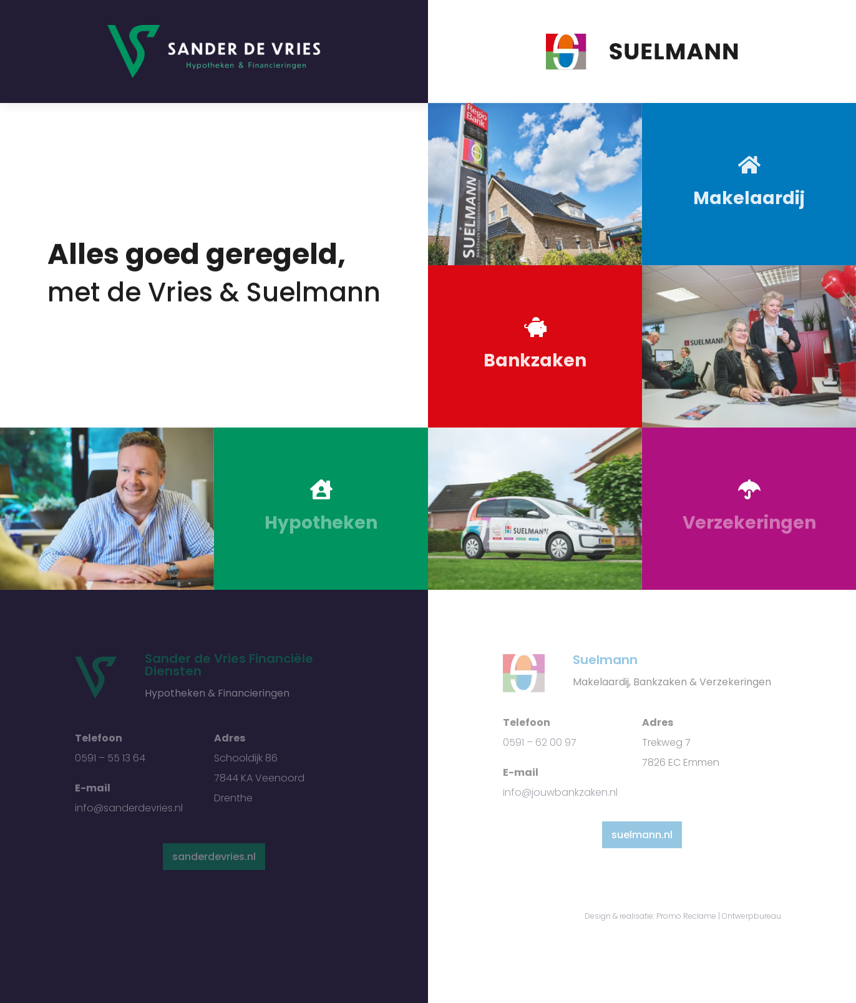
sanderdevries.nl (214, 856)
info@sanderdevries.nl (129, 808)
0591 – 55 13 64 (110, 758)
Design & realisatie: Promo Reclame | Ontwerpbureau (683, 916)
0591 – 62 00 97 (539, 742)
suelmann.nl (642, 835)
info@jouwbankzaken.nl (560, 792)
